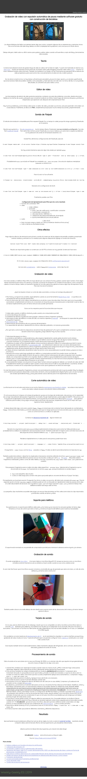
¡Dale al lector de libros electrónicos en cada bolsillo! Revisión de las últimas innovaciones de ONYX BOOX (39, 756)
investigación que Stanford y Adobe (55, 389)
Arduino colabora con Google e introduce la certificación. (24, 747)
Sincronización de (11, 323)
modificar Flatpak (12, 131)
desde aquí (79, 694)
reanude (55, 320)
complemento (31, 269)
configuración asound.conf (60, 263)
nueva (65, 460)
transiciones (52, 269)
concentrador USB (35, 347)
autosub (69, 400)
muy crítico (23, 563)
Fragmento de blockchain (14, 759)
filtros (30, 452)
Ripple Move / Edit (64, 298)
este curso (7, 69)
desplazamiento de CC (34, 638)
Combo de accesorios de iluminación (18, 764)
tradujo (36, 737)
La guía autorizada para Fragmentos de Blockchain (22, 761)
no (18, 129)
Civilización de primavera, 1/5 (15, 749)
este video (28, 685)
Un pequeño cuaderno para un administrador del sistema (24, 751)
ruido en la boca (48, 706)
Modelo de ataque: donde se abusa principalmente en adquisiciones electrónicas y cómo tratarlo (36, 758)
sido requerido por (28, 129)
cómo (72, 69)
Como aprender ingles (13, 763)
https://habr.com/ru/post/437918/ (45, 740)
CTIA (12, 629)
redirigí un (65, 640)
